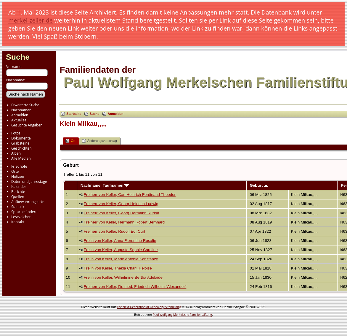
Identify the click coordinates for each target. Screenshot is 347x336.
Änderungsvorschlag (99, 141)
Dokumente (21, 138)
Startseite (73, 113)
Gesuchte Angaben (26, 125)
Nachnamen (21, 109)
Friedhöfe (19, 166)
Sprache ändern (24, 211)
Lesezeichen (21, 216)
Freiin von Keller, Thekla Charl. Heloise (118, 268)
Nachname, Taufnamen (105, 185)
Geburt (259, 185)
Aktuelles (18, 120)
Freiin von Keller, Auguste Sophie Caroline (121, 250)
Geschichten (21, 148)
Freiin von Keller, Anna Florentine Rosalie (120, 240)
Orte (15, 171)
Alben (16, 153)
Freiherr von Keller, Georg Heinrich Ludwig (121, 204)
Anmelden (19, 115)
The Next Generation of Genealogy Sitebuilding (149, 307)
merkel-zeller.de (30, 20)
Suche (18, 57)
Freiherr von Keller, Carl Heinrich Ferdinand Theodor (130, 194)
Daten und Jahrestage (29, 181)
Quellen (17, 196)
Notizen (17, 176)
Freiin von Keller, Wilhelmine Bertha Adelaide (123, 277)
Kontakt (17, 221)
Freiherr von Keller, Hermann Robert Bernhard (124, 222)
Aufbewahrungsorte (27, 201)
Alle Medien (21, 158)
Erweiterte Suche (25, 104)
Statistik (17, 206)
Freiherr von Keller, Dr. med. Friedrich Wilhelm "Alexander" (135, 286)
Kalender (18, 186)
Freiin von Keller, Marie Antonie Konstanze (121, 259)
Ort (70, 141)
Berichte (18, 191)
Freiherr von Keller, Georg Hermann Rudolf (121, 213)
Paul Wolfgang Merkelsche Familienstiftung (182, 315)
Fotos (15, 133)
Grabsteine (20, 143)
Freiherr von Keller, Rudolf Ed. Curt (114, 231)
